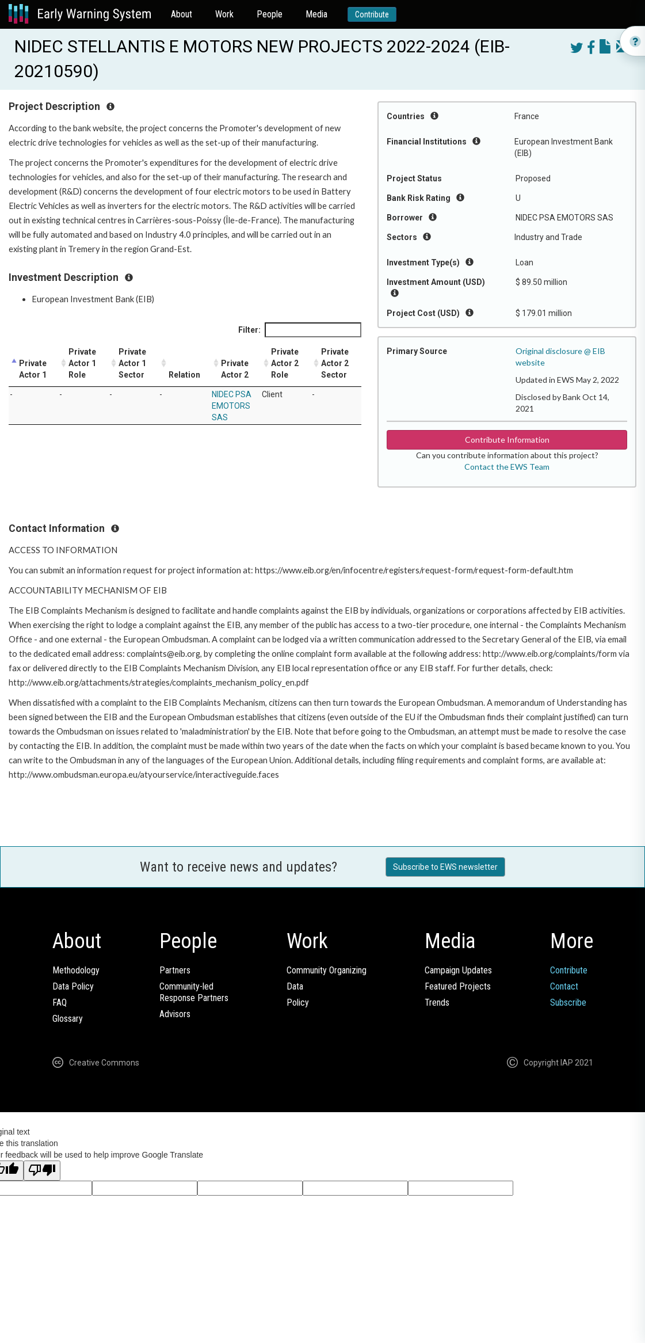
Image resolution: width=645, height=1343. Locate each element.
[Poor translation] (42, 1171)
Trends (437, 1002)
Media (316, 14)
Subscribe (568, 1002)
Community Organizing (327, 970)
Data (295, 986)
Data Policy (73, 986)
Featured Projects (458, 986)
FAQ (59, 1002)
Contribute (372, 14)
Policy (298, 1002)
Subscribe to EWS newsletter (445, 867)
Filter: (299, 329)
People (270, 14)
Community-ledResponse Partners (193, 992)
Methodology (76, 970)
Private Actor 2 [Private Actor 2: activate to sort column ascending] (235, 369)
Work (224, 14)
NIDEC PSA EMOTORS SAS (231, 406)
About (181, 14)
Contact (564, 986)
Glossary (67, 1018)
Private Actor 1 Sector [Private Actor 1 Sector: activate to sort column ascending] (132, 363)
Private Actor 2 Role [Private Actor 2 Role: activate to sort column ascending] (285, 363)
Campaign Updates (458, 970)
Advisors (174, 1014)
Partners (174, 970)
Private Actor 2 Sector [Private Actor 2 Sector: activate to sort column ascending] (335, 363)
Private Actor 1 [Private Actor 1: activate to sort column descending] (33, 369)
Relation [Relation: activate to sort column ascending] (184, 374)
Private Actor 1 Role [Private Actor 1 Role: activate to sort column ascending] (82, 363)
